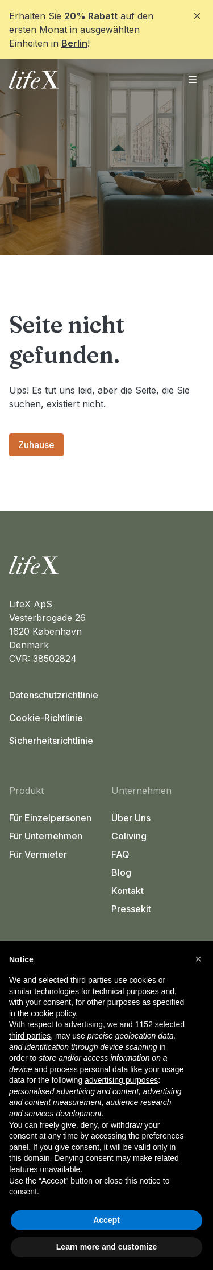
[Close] (197, 16)
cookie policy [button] (53, 1013)
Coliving (129, 836)
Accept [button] (106, 1220)
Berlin (74, 43)
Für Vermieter (38, 854)
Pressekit (131, 909)
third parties (30, 1035)
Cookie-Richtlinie (46, 717)
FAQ (120, 854)
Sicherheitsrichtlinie (51, 740)
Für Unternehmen (45, 836)
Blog (121, 872)
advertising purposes (121, 1080)
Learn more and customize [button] (106, 1246)
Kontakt (127, 890)
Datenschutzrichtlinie (53, 695)
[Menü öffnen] (192, 79)
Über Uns (131, 818)
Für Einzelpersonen (50, 818)
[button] (198, 959)
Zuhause (36, 444)
